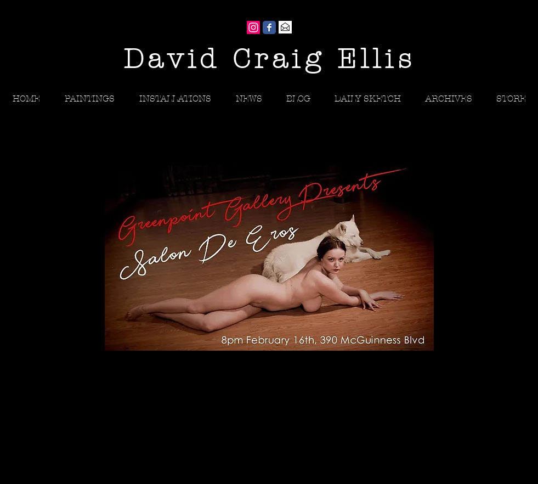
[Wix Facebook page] (269, 27)
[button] (448, 98)
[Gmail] (285, 27)
